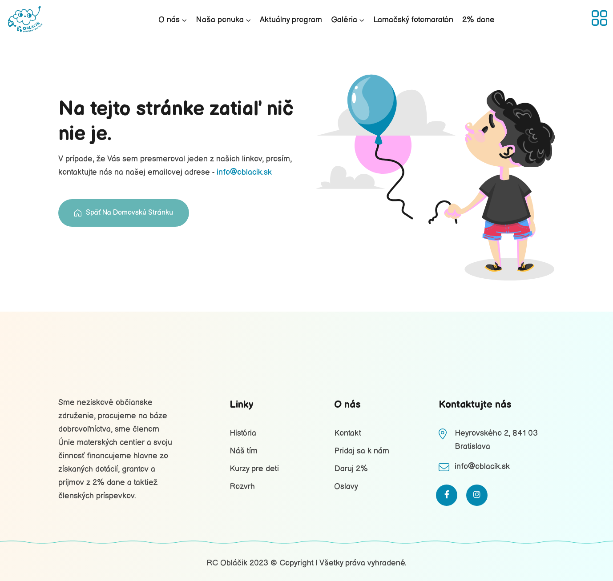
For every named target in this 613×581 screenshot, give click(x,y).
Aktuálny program (291, 19)
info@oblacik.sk (244, 172)
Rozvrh (242, 486)
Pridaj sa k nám (361, 451)
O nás (169, 19)
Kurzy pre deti (254, 468)
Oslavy (346, 486)
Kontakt (347, 433)
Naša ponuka (220, 19)
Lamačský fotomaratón (413, 19)
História (243, 433)
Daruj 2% (351, 468)
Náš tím (244, 451)
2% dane (478, 19)
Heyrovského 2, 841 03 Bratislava (496, 440)
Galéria (344, 19)
